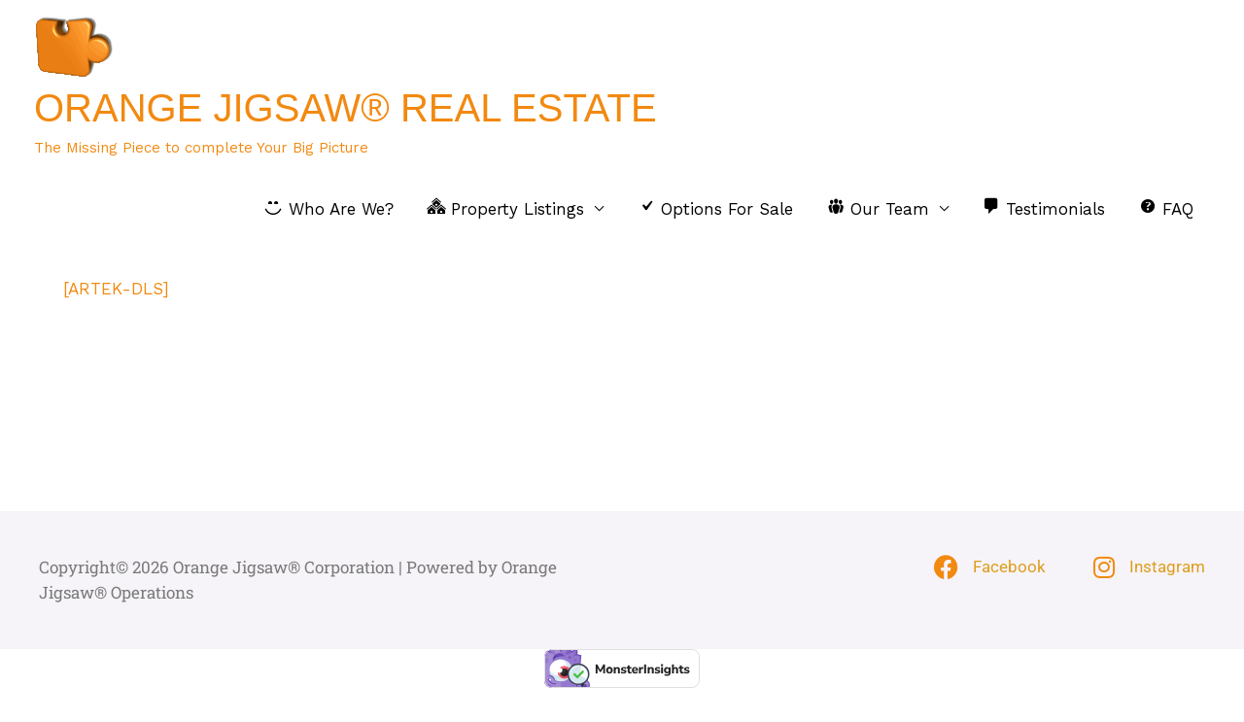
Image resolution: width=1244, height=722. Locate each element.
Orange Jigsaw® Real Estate (345, 107)
